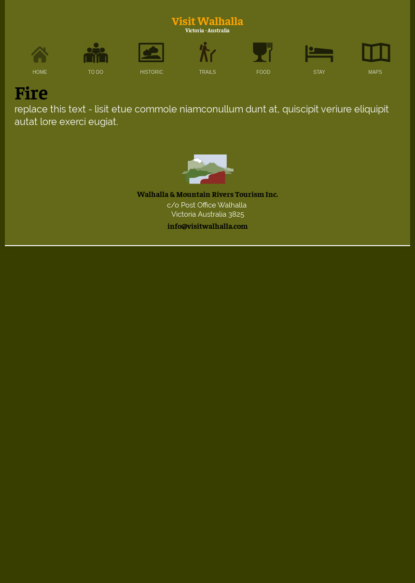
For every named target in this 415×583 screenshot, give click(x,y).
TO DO (95, 72)
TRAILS (207, 72)
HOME (40, 72)
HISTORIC (151, 72)
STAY (319, 72)
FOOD (263, 72)
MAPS (375, 72)
